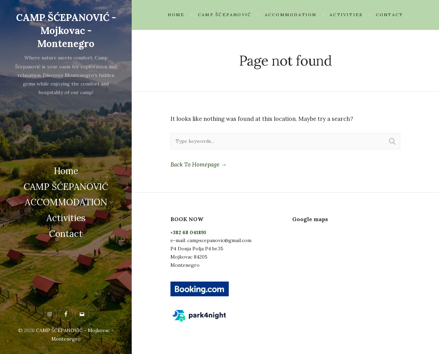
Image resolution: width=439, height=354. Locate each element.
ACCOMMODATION (66, 201)
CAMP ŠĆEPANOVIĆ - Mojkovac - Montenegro (66, 30)
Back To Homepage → (198, 164)
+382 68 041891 (188, 232)
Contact (66, 233)
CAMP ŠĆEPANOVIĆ (66, 185)
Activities (66, 217)
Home (66, 170)
